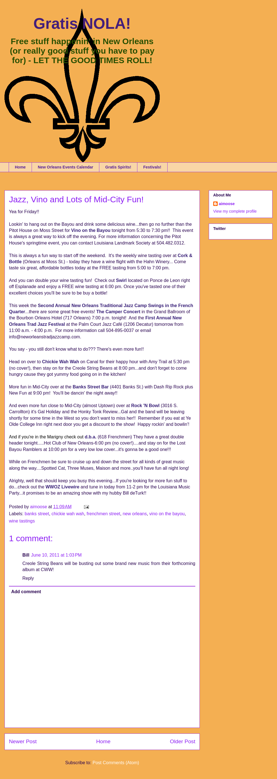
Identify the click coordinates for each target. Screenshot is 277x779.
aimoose (227, 203)
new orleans (135, 513)
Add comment (26, 591)
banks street (37, 513)
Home (20, 167)
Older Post (182, 741)
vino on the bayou (167, 513)
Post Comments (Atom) (116, 762)
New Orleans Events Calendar (65, 167)
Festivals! (152, 167)
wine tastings (22, 521)
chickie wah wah (67, 513)
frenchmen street (103, 513)
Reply (28, 578)
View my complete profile (235, 211)
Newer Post (23, 741)
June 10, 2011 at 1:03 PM (56, 555)
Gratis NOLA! (82, 23)
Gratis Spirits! (118, 167)
